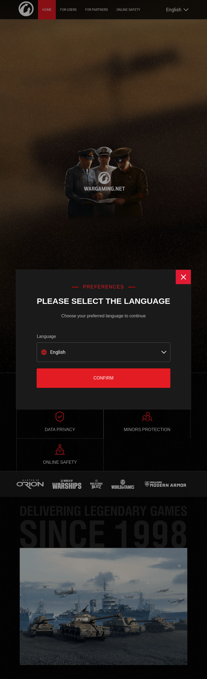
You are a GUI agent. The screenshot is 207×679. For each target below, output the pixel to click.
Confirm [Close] (104, 378)
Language (46, 336)
